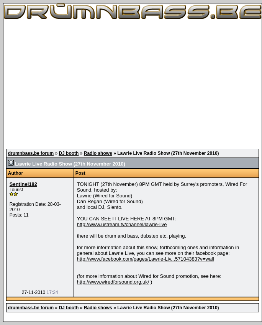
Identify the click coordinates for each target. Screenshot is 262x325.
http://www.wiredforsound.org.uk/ (113, 282)
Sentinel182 (23, 184)
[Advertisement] (132, 84)
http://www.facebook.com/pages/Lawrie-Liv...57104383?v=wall (145, 259)
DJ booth (69, 153)
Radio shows (98, 153)
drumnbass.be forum (31, 153)
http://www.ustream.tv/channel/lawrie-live (122, 224)
